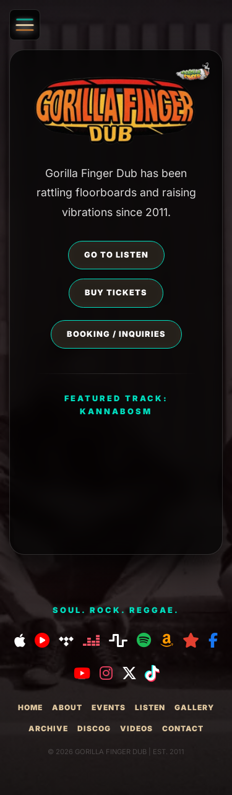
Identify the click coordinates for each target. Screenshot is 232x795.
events (109, 707)
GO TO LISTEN (116, 254)
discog (94, 728)
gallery (194, 707)
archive (48, 728)
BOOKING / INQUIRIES (116, 334)
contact (183, 728)
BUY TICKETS (116, 292)
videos (136, 728)
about (67, 707)
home (30, 707)
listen (150, 707)
